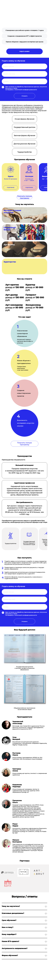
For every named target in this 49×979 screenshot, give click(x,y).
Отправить (25, 96)
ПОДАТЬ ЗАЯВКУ (24, 51)
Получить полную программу (24, 444)
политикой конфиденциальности (26, 89)
